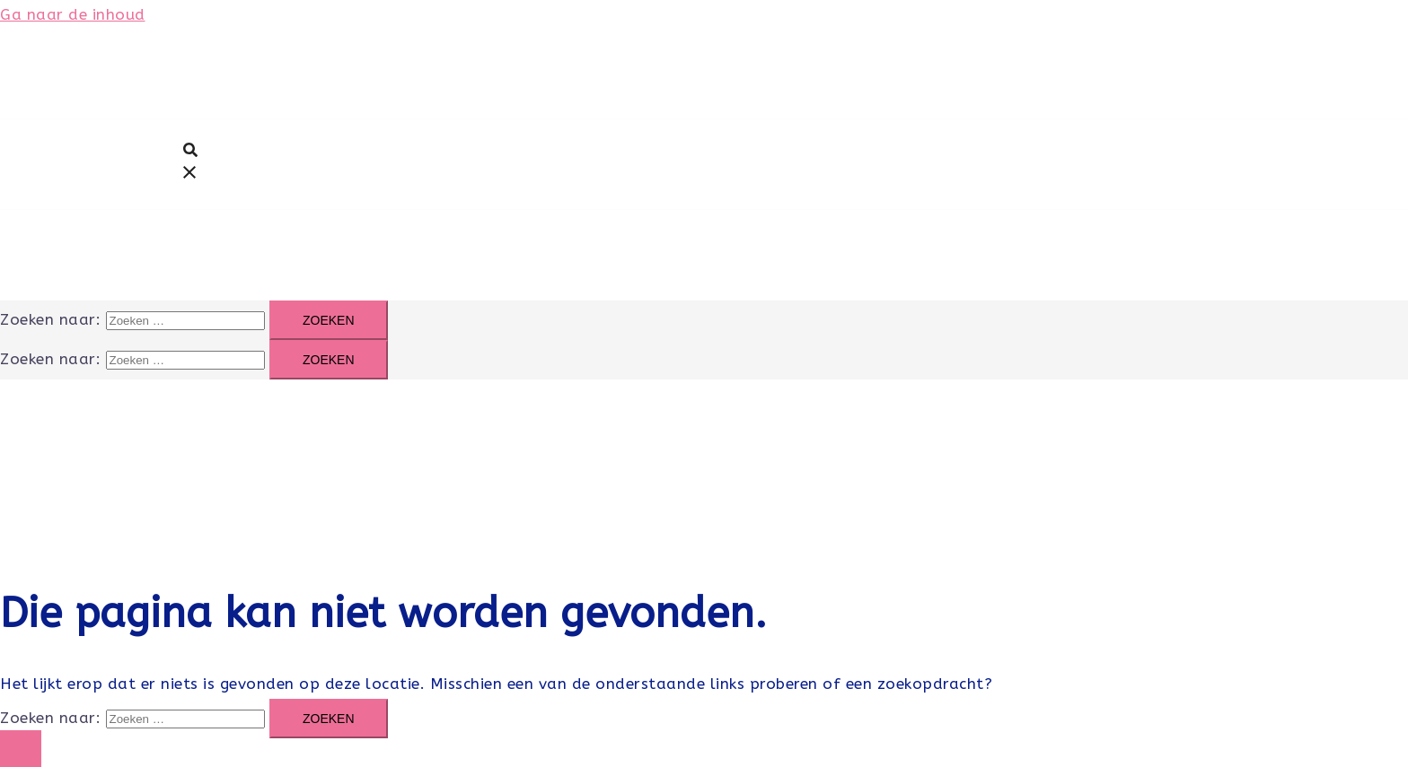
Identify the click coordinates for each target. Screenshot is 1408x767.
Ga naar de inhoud (72, 14)
